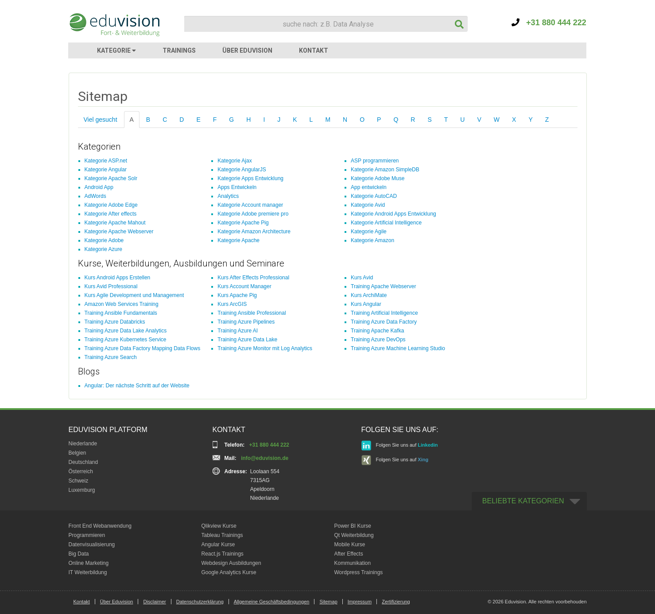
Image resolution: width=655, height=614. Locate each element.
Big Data (79, 554)
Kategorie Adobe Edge (111, 205)
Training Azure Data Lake (247, 339)
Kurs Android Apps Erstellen (118, 277)
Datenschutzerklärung (200, 601)
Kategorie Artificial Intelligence (386, 223)
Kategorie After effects (111, 214)
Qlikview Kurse (219, 526)
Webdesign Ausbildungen (231, 563)
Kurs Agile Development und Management (134, 295)
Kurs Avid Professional (111, 286)
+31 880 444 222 (549, 22)
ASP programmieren (375, 161)
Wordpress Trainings (358, 572)
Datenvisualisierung (92, 544)
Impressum (360, 601)
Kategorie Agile (369, 231)
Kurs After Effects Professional (253, 277)
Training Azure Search (111, 357)
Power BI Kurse (352, 526)
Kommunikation (352, 563)
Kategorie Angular (106, 169)
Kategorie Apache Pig (242, 223)
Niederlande (83, 443)
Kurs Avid (362, 277)
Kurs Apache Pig (237, 295)
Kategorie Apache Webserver (119, 231)
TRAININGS (179, 50)
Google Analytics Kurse (229, 572)
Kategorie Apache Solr (111, 178)
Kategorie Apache (238, 240)
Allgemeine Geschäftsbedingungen (272, 601)
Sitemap (328, 601)
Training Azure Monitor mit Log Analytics (264, 348)
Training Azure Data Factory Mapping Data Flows (143, 348)
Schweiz (79, 481)
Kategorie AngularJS (241, 169)
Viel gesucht (100, 119)
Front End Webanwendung (100, 526)
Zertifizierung (396, 601)
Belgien (77, 453)
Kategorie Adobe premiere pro (252, 214)
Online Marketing (89, 563)
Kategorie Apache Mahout (115, 223)
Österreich (81, 471)
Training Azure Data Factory (384, 322)
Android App (99, 187)
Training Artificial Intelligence (384, 313)
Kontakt (82, 601)
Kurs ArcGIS (232, 304)
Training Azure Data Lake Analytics (126, 331)
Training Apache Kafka (377, 331)
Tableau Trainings (222, 535)
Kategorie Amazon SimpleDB (385, 169)
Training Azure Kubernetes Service (126, 339)
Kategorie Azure (103, 249)
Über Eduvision (116, 601)
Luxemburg (82, 490)
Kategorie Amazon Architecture (254, 231)
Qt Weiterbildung (354, 535)
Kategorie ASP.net (106, 161)
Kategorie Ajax (234, 161)
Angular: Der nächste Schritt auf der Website (137, 385)
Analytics (228, 196)
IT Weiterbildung (88, 572)
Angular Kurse (218, 544)
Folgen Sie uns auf (399, 445)
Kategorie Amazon (372, 240)
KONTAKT (313, 50)
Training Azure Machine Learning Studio (398, 348)
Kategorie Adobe (104, 240)
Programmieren (87, 535)
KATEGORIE (116, 50)
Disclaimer (154, 601)
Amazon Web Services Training (122, 304)
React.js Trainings (223, 554)
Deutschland (83, 462)
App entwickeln (369, 187)
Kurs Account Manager (244, 286)
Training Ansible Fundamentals (121, 313)
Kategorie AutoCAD (374, 196)
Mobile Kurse (349, 544)
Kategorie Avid (368, 205)
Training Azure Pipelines (246, 322)
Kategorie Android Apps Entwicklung (393, 214)
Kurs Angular (366, 304)
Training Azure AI (237, 331)
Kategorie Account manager (250, 205)
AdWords (95, 196)
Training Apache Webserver (383, 286)
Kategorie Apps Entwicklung (250, 178)
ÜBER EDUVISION (247, 50)
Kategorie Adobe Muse (377, 178)
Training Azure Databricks (115, 322)
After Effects (348, 554)
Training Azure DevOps (378, 339)
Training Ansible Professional (251, 313)
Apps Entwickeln (236, 187)
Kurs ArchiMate (369, 295)
